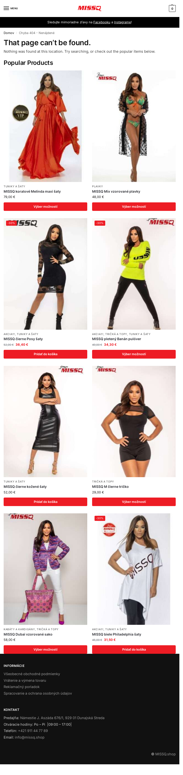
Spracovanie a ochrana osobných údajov (38, 694)
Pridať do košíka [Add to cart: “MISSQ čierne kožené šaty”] (45, 502)
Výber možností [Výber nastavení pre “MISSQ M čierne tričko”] (134, 502)
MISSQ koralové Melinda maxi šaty (32, 191)
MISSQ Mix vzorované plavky (116, 191)
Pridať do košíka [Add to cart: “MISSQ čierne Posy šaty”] (45, 354)
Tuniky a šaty (14, 186)
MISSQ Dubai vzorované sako (28, 635)
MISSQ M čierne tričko (110, 487)
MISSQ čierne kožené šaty (25, 487)
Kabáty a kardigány (19, 629)
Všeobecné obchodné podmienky (32, 674)
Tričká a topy (116, 334)
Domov (9, 33)
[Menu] (11, 8)
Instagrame (122, 22)
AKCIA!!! (9, 334)
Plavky (97, 186)
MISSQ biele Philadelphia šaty (116, 635)
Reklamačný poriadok (22, 687)
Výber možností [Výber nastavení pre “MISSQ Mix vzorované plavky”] (134, 206)
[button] (172, 8)
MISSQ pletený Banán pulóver (116, 339)
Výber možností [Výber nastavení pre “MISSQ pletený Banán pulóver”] (134, 354)
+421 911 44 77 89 (33, 731)
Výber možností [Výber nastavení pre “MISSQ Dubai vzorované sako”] (45, 650)
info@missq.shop (29, 738)
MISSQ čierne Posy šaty (23, 339)
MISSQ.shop (165, 754)
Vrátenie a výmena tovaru (25, 681)
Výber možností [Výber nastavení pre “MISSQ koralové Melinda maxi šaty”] (45, 206)
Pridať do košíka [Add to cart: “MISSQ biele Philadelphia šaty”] (134, 650)
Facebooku (101, 22)
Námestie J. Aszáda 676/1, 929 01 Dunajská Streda (62, 718)
